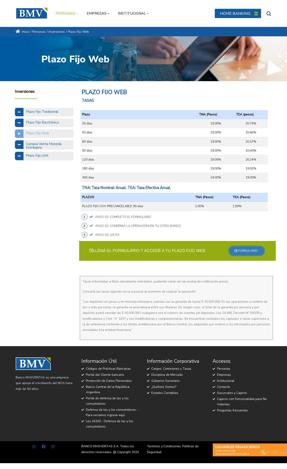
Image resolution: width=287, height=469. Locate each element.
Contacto (223, 387)
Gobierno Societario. (165, 381)
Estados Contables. (165, 393)
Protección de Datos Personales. (109, 381)
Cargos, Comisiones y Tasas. (171, 369)
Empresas (224, 375)
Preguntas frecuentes (232, 410)
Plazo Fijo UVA (37, 155)
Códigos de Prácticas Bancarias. (108, 369)
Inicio (22, 32)
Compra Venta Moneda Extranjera (43, 146)
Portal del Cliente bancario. (105, 375)
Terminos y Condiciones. (164, 446)
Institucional (225, 381)
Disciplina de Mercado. (167, 375)
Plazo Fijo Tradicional (42, 111)
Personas (223, 369)
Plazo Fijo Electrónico (42, 122)
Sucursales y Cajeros (232, 393)
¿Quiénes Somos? (163, 387)
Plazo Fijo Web (37, 133)
